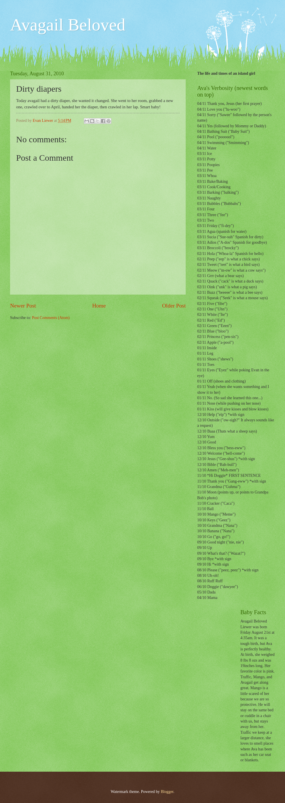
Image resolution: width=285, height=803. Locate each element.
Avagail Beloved (67, 24)
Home (99, 306)
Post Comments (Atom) (51, 318)
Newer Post (23, 306)
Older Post (174, 306)
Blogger (167, 791)
